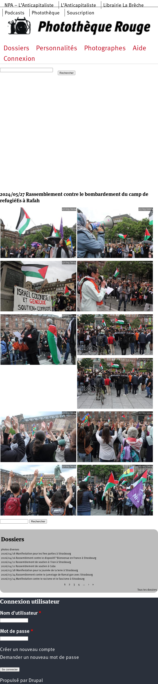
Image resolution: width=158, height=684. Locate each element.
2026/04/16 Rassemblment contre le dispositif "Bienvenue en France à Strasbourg (48, 558)
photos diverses (10, 549)
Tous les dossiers (147, 590)
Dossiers (16, 48)
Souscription (80, 13)
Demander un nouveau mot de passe (39, 657)
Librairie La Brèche (123, 5)
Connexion (19, 59)
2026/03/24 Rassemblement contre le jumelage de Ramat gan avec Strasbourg (47, 574)
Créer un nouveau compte (27, 649)
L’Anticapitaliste (78, 5)
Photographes (105, 48)
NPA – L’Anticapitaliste (29, 5)
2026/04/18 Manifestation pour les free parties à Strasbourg (36, 553)
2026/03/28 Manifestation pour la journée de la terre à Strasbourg (39, 570)
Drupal (36, 680)
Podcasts (14, 13)
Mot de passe (16, 631)
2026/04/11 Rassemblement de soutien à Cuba (28, 566)
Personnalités (56, 48)
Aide (139, 48)
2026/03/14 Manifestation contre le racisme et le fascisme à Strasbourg (43, 579)
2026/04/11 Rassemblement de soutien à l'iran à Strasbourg (36, 562)
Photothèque (46, 13)
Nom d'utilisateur (20, 613)
